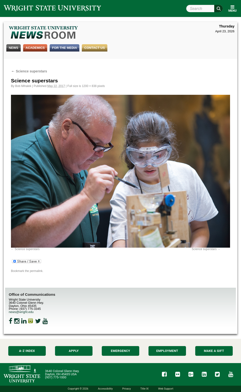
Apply (74, 351)
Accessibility (105, 388)
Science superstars (29, 71)
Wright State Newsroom (44, 33)
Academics (35, 48)
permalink (36, 271)
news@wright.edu (21, 312)
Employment (167, 351)
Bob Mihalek (23, 86)
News (13, 48)
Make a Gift (214, 351)
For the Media (64, 48)
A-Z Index (27, 351)
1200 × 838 (89, 86)
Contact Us (94, 48)
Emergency (120, 351)
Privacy (126, 388)
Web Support (165, 388)
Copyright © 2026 (78, 388)
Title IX (144, 388)
